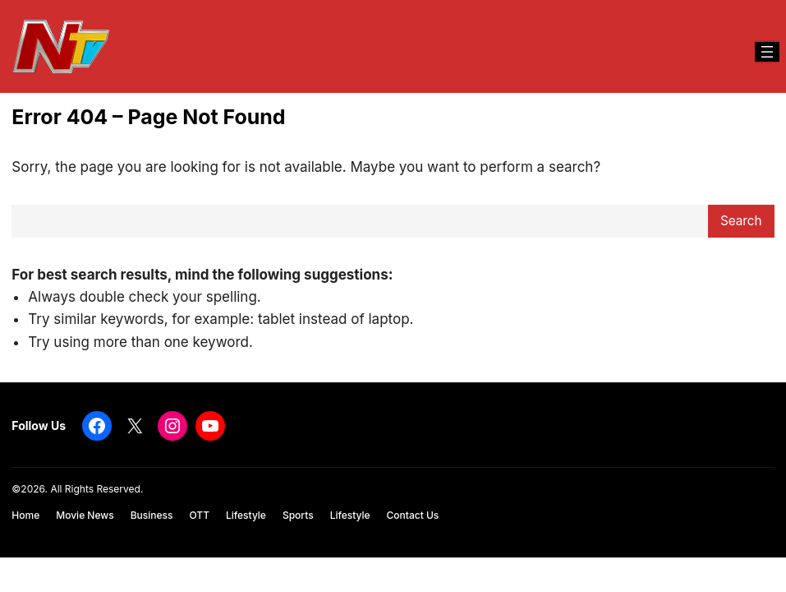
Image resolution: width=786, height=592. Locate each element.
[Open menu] (767, 52)
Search (741, 221)
